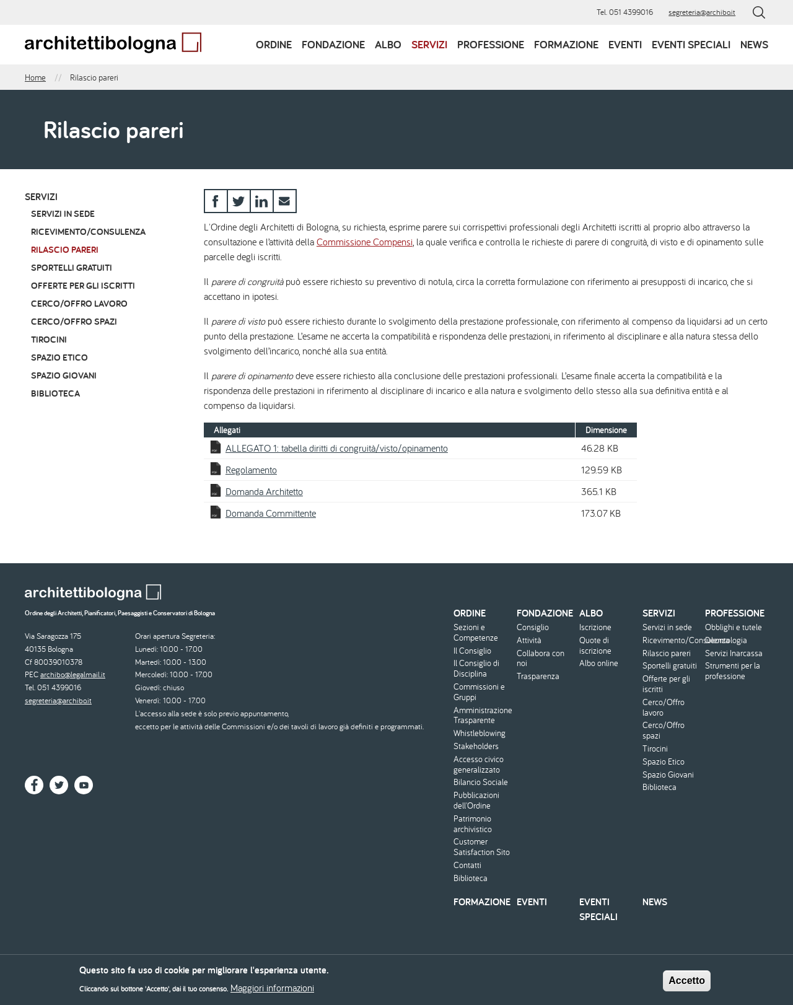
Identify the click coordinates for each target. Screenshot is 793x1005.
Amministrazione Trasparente (482, 715)
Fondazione (333, 44)
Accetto (686, 983)
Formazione (566, 44)
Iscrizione (595, 627)
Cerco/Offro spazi (74, 321)
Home (35, 77)
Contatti (467, 865)
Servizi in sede (63, 213)
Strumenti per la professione (732, 671)
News (754, 44)
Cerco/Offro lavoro (79, 303)
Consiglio (533, 627)
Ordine (274, 44)
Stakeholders (476, 746)
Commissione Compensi (365, 241)
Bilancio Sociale (480, 782)
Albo (388, 44)
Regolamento (251, 469)
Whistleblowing (479, 733)
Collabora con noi (540, 658)
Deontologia (726, 640)
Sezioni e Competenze (475, 632)
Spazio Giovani (64, 375)
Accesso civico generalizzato (478, 764)
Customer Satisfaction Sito (481, 847)
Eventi (625, 44)
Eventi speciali (691, 44)
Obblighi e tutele (733, 627)
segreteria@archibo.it (701, 12)
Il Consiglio (472, 651)
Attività (529, 640)
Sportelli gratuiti (71, 267)
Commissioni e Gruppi (479, 692)
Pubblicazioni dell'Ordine (476, 800)
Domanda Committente (271, 513)
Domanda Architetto (264, 491)
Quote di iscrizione (595, 645)
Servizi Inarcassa (734, 653)
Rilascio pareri (65, 249)
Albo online (598, 663)
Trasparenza (538, 676)
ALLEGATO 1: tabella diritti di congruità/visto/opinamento (337, 448)
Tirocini (49, 339)
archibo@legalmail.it (72, 674)
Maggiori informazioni (272, 991)
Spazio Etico (59, 357)
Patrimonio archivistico (472, 824)
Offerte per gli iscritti (83, 285)
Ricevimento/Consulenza (88, 231)
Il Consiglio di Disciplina (476, 668)
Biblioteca (55, 393)
